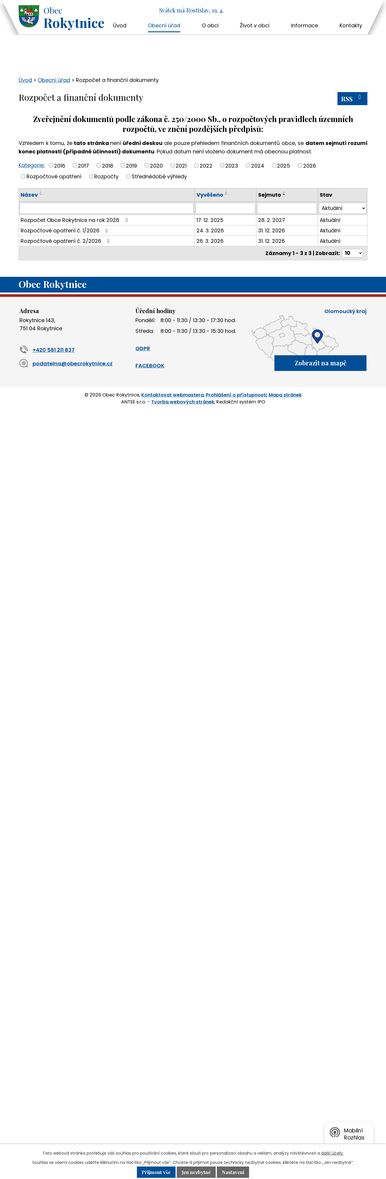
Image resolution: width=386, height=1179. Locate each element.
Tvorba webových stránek (182, 402)
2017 (83, 165)
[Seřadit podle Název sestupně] (41, 194)
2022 (206, 165)
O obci (210, 25)
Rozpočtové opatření (53, 176)
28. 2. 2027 (271, 220)
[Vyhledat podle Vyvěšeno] (225, 208)
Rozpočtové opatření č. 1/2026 (65, 230)
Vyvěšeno (209, 194)
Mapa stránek (285, 395)
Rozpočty (106, 176)
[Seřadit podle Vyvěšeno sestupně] (226, 194)
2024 (257, 165)
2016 (59, 165)
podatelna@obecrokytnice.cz (65, 363)
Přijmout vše (156, 1172)
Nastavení (233, 1172)
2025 (283, 165)
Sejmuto (269, 194)
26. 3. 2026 (210, 241)
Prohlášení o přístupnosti (236, 395)
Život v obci (254, 25)
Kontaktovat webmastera (172, 395)
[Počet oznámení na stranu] (352, 253)
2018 (107, 165)
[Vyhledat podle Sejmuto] (287, 208)
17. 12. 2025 (210, 220)
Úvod (119, 25)
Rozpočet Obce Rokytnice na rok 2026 (75, 220)
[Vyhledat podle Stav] (342, 208)
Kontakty (350, 25)
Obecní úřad (164, 25)
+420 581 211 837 (47, 349)
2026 (309, 165)
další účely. (332, 1153)
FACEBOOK (150, 365)
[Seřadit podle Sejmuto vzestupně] (284, 192)
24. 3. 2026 (210, 230)
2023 (231, 165)
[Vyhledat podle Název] (107, 208)
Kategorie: (32, 165)
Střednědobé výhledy (159, 176)
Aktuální (330, 220)
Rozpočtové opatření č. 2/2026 (66, 241)
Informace (304, 25)
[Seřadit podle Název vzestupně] (41, 192)
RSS (352, 98)
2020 (156, 165)
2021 (181, 165)
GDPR (142, 348)
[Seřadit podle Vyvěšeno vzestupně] (226, 192)
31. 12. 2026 (271, 230)
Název (29, 194)
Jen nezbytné (196, 1172)
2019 (131, 165)
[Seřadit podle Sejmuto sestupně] (284, 194)
